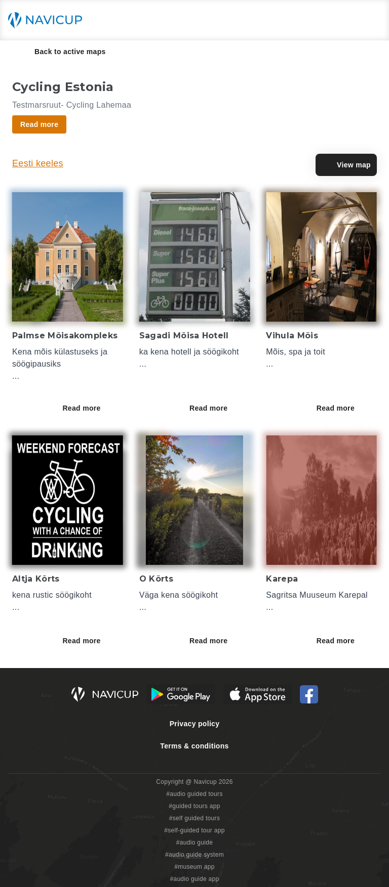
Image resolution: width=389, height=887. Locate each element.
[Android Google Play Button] (180, 694)
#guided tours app (194, 806)
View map (346, 165)
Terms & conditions (194, 746)
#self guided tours (194, 818)
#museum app (194, 866)
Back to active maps (63, 52)
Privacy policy (195, 724)
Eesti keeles (37, 163)
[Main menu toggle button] (371, 20)
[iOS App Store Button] (257, 694)
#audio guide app (194, 878)
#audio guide (194, 842)
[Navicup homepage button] (48, 20)
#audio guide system (194, 854)
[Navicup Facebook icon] (309, 694)
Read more (88, 408)
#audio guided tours (194, 793)
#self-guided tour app (194, 830)
